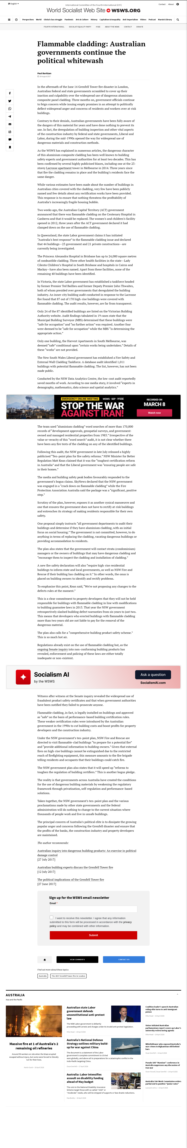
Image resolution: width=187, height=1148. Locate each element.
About (171, 4)
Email (53, 903)
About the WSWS (112, 27)
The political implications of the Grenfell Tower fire (70, 879)
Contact (162, 4)
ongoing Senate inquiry (52, 649)
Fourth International (54, 27)
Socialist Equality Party (80, 27)
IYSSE (98, 27)
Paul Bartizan (44, 73)
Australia (42, 976)
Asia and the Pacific (14, 999)
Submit (93, 935)
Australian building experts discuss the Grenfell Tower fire (75, 867)
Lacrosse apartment (59, 168)
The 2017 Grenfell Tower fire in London (68, 976)
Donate (139, 27)
